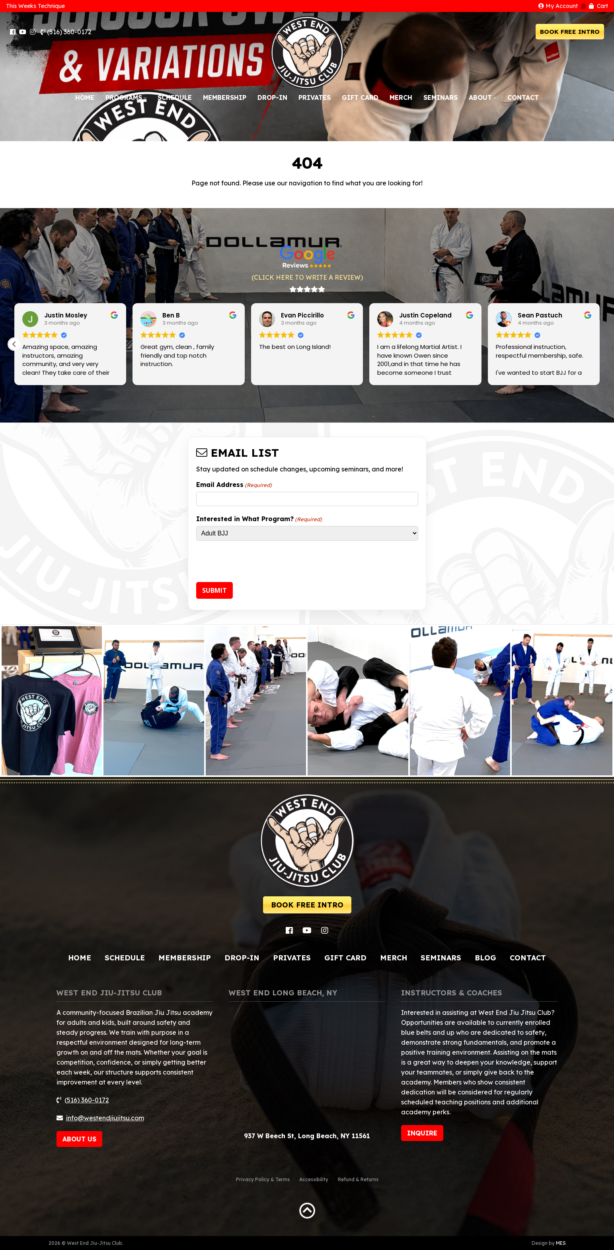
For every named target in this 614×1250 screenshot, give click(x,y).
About (480, 97)
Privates (314, 97)
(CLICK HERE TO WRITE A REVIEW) (307, 277)
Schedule (175, 97)
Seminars (440, 97)
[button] (14, 344)
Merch (401, 97)
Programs (123, 97)
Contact (523, 97)
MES (561, 1243)
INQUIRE (422, 1133)
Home (84, 97)
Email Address (234, 485)
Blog (485, 957)
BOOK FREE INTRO (570, 31)
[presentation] (256, 562)
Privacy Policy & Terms (263, 1179)
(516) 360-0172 (66, 32)
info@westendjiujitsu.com (105, 1118)
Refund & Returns (358, 1179)
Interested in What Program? (259, 519)
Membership (224, 97)
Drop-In (272, 97)
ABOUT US (79, 1139)
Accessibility (313, 1179)
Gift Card (360, 97)
